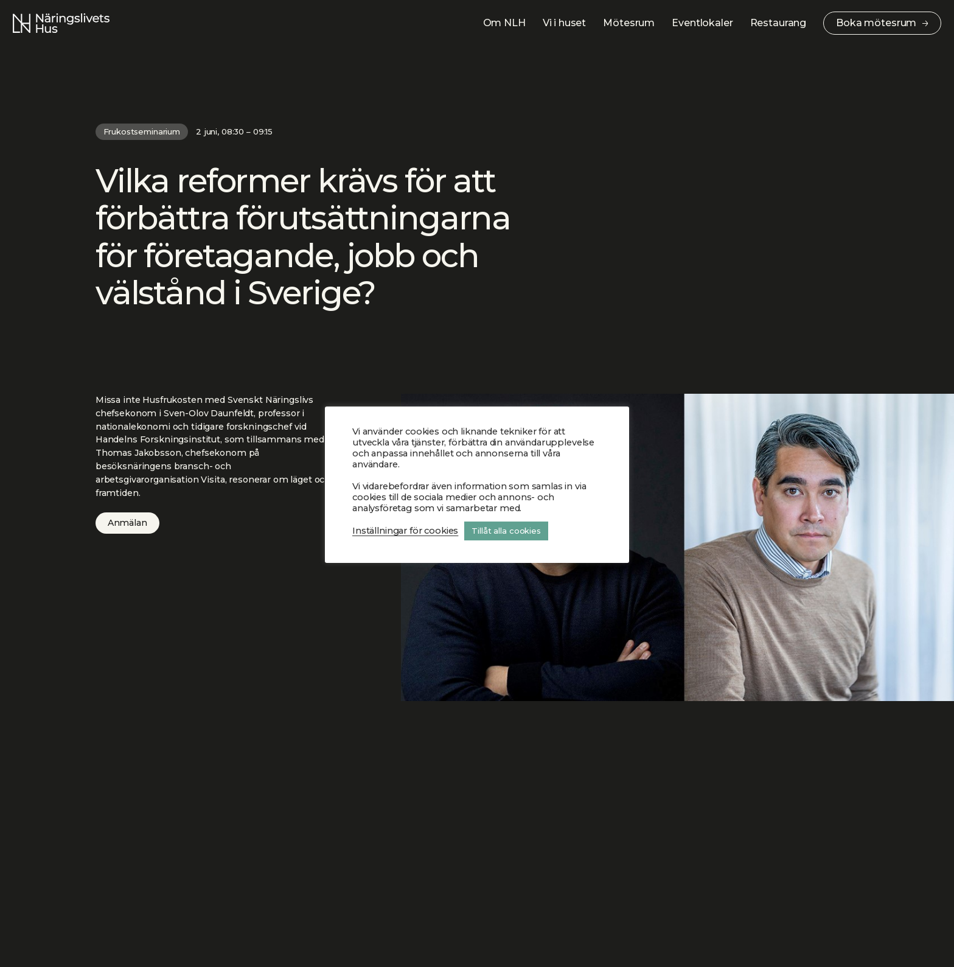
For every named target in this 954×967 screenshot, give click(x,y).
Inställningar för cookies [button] (405, 530)
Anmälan (127, 522)
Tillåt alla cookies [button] (506, 531)
